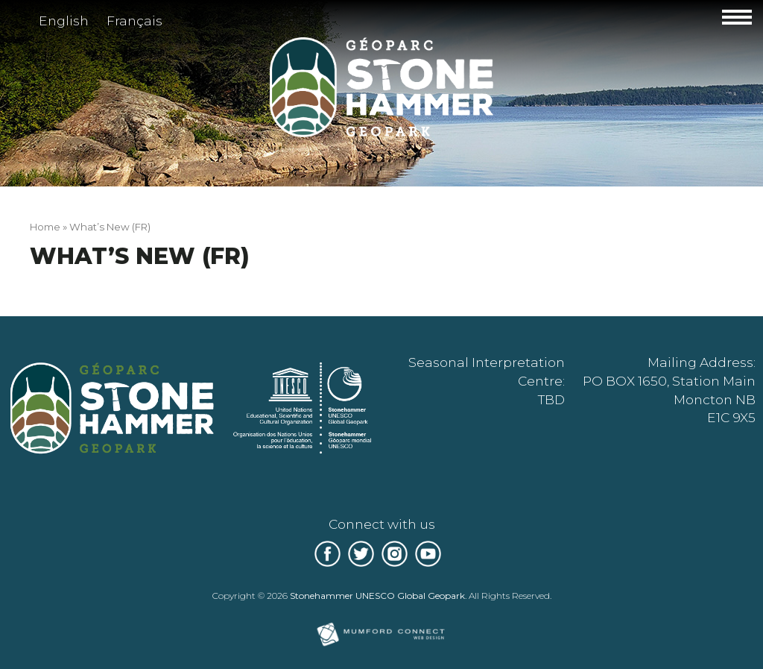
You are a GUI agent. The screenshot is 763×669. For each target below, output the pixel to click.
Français (134, 20)
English (64, 20)
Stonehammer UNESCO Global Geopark (377, 595)
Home (45, 227)
